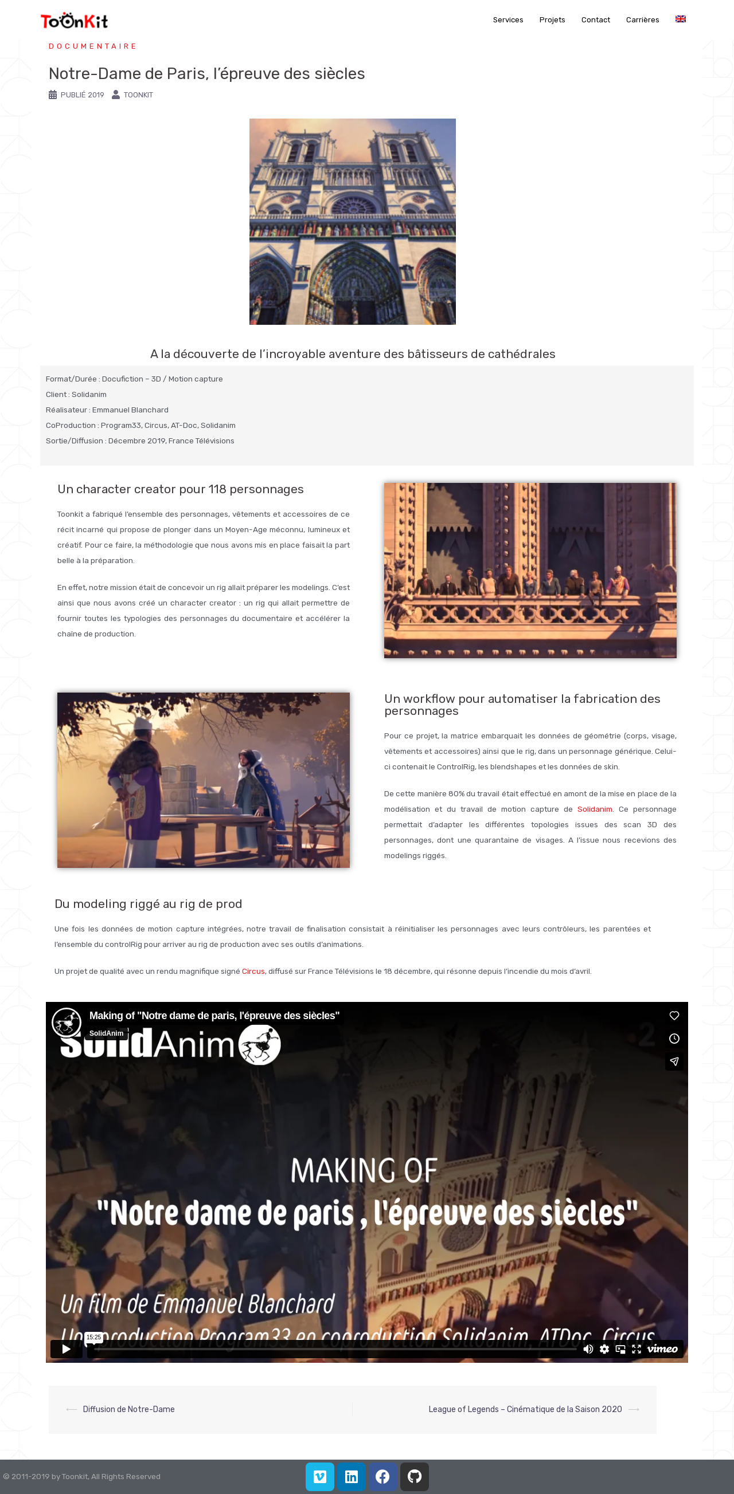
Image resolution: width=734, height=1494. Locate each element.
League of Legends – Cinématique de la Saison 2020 (525, 1409)
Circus (253, 971)
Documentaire (94, 46)
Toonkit (138, 95)
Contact (595, 19)
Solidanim (594, 808)
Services (508, 19)
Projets (552, 19)
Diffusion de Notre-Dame (129, 1409)
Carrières (642, 19)
